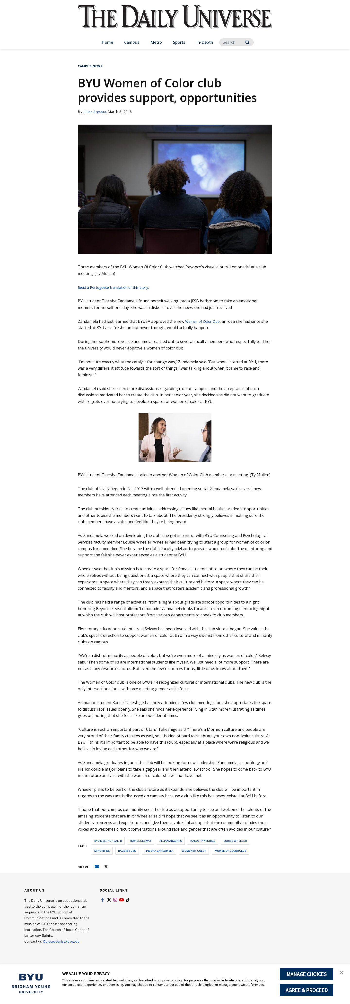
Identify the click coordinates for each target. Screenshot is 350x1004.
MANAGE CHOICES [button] (307, 974)
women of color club (230, 850)
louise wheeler (235, 840)
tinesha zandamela (159, 850)
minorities (102, 850)
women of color (194, 850)
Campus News (90, 66)
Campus (131, 42)
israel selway (140, 840)
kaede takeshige (202, 840)
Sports (179, 42)
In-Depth (204, 42)
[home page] (175, 22)
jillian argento (170, 840)
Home (107, 42)
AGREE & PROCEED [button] (307, 990)
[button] (342, 972)
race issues (127, 850)
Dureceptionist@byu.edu (62, 941)
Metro (156, 42)
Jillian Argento (95, 112)
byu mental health (108, 840)
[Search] (236, 42)
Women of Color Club (204, 321)
